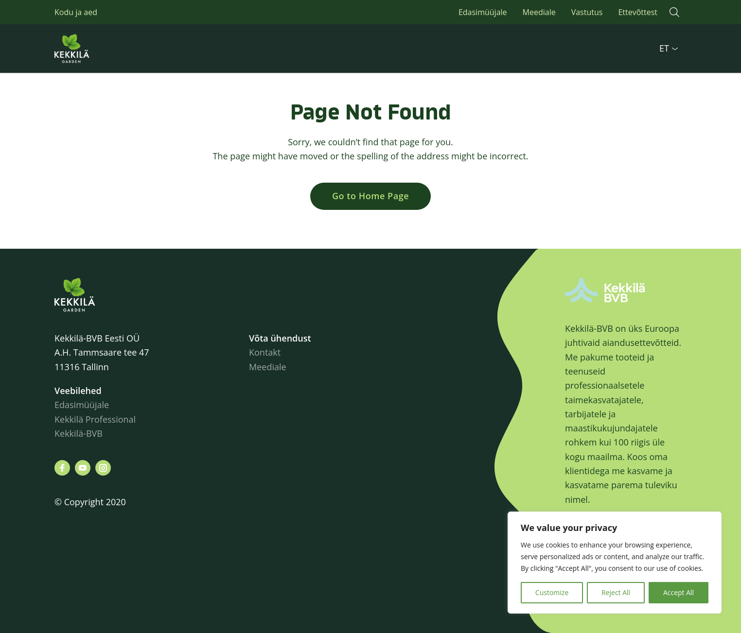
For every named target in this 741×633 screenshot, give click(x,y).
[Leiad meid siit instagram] (103, 468)
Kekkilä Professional (96, 419)
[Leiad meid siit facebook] (62, 468)
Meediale (539, 12)
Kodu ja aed (75, 12)
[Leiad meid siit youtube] (82, 468)
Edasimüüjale (483, 12)
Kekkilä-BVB (78, 433)
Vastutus (587, 12)
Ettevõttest (637, 12)
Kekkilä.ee (93, 48)
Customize (551, 592)
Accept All (678, 592)
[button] (674, 12)
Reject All (615, 592)
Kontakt (265, 352)
